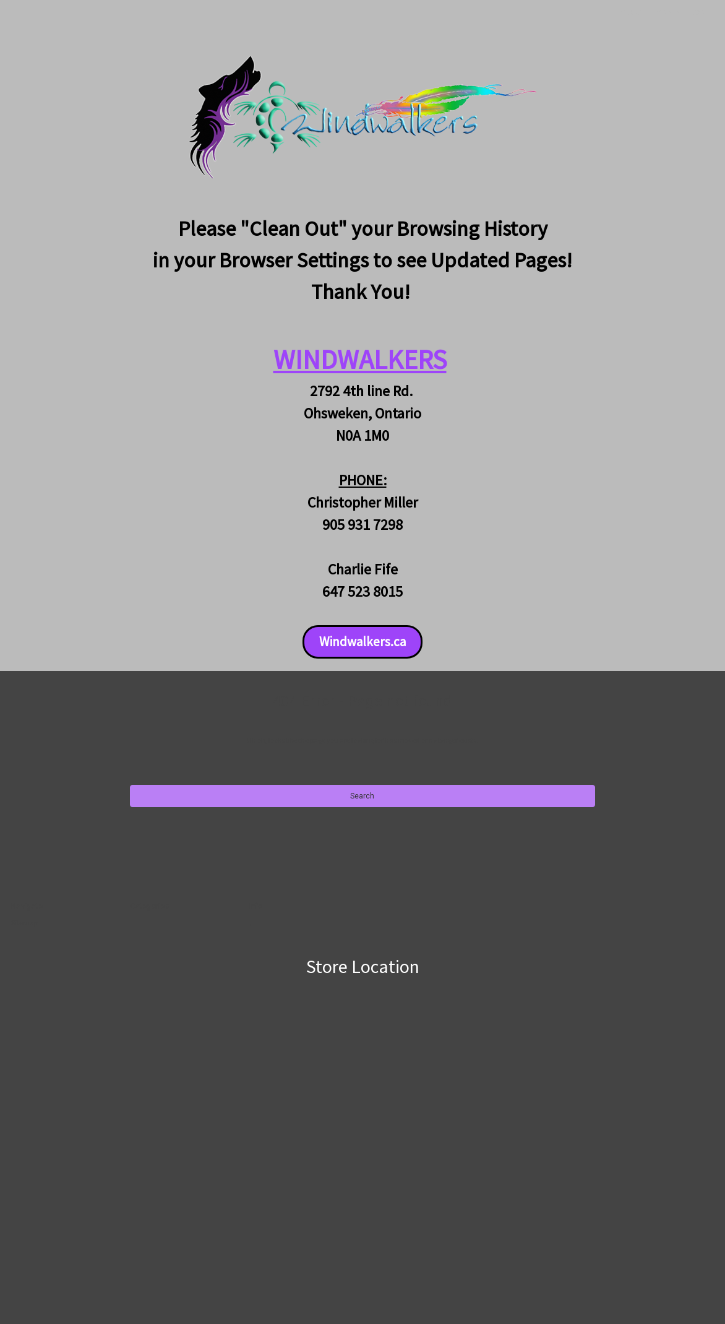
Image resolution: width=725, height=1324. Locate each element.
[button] (362, 642)
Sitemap (24, 922)
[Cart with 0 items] (700, 13)
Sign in (668, 12)
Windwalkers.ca (362, 641)
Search (633, 12)
